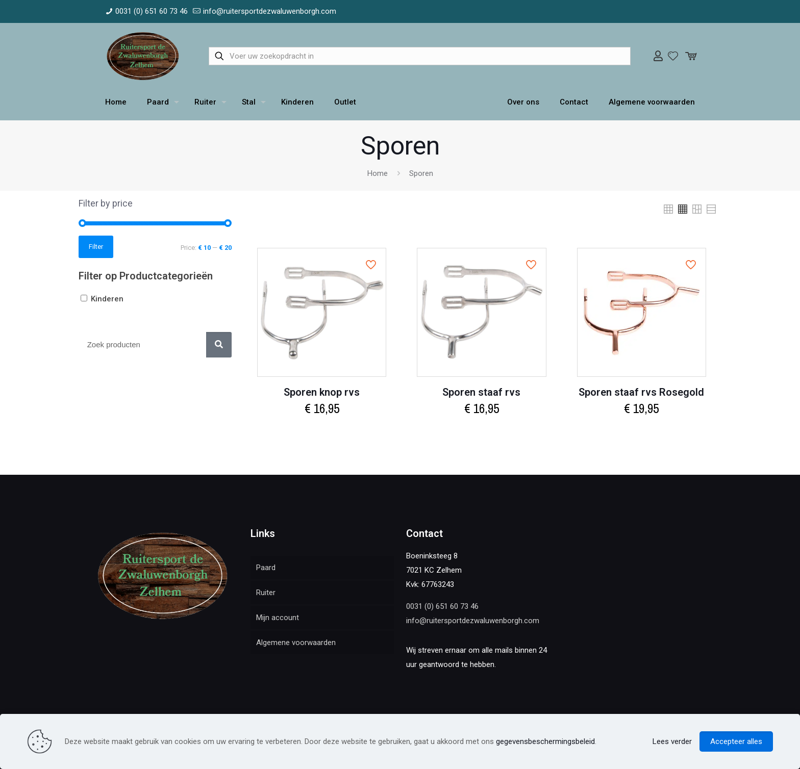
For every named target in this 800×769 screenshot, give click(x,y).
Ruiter (266, 592)
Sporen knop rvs (322, 392)
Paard (266, 567)
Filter (96, 246)
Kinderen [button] (107, 298)
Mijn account (277, 617)
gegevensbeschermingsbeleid (545, 741)
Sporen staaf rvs (481, 392)
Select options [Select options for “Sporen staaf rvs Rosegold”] (641, 430)
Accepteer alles (736, 741)
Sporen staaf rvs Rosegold (641, 392)
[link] (668, 209)
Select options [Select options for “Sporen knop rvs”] (322, 430)
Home (377, 173)
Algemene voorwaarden (296, 642)
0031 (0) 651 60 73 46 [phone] (151, 11)
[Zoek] (219, 344)
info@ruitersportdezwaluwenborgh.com (472, 620)
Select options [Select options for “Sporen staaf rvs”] (482, 430)
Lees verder (672, 741)
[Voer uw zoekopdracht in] (420, 56)
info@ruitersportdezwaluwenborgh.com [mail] (269, 11)
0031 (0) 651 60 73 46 (442, 606)
